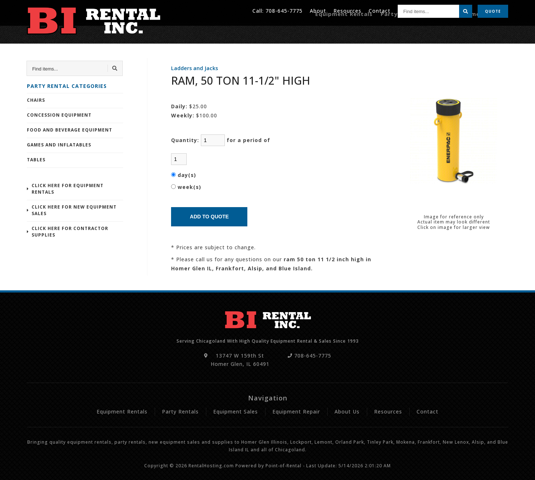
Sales (441, 31)
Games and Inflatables (59, 145)
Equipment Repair (482, 31)
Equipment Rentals (353, 31)
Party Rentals (407, 31)
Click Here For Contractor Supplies (70, 231)
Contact (379, 10)
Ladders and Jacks (194, 68)
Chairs (36, 100)
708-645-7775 (284, 10)
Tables (36, 160)
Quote (493, 10)
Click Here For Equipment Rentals (68, 188)
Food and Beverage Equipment (69, 130)
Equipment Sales (235, 411)
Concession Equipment (59, 115)
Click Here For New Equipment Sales (74, 210)
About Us (347, 411)
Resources (347, 10)
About (318, 10)
